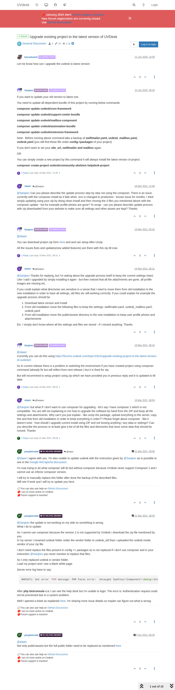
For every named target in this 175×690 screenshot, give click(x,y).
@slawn (22, 236)
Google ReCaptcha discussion (48, 462)
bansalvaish (31, 57)
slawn (27, 186)
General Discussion (34, 43)
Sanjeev (28, 90)
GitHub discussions (59, 22)
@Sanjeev (38, 186)
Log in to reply (148, 44)
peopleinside (31, 451)
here (62, 242)
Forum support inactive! (88, 14)
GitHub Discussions (57, 488)
